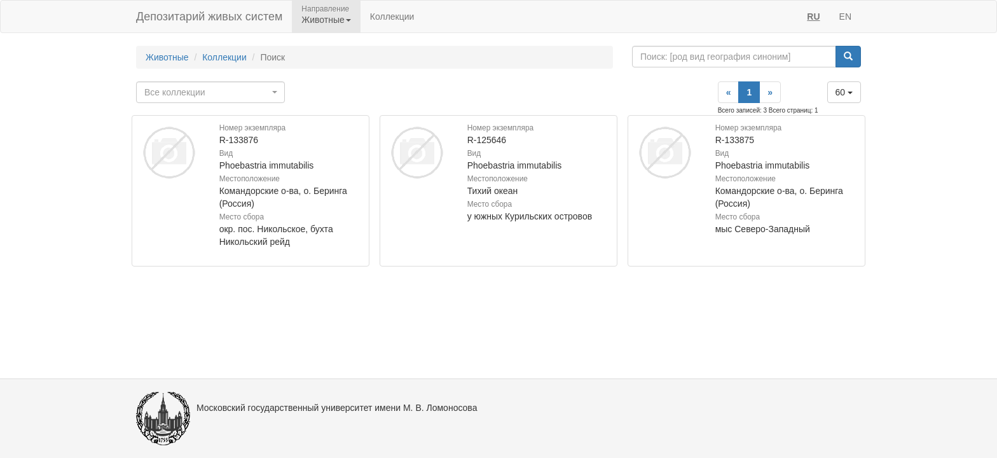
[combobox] (210, 92)
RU (813, 16)
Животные (167, 57)
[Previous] (728, 92)
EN (845, 16)
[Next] (770, 92)
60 (844, 92)
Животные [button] (326, 20)
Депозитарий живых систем (209, 16)
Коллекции (392, 16)
